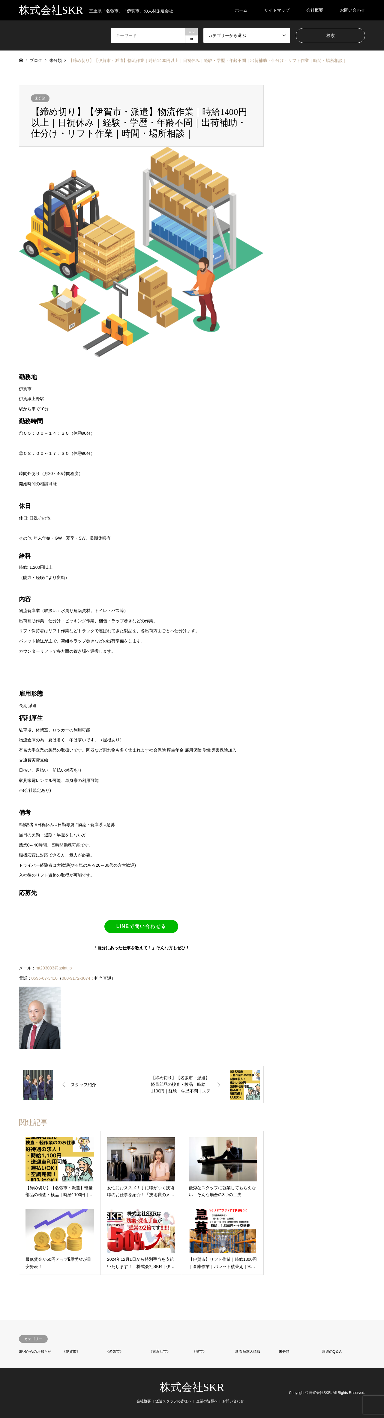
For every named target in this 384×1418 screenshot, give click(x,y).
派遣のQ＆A (331, 1351)
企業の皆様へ (207, 1401)
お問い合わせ (352, 10)
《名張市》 (114, 1351)
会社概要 (314, 10)
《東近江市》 (159, 1351)
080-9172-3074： (78, 978)
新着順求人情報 (247, 1351)
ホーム (241, 10)
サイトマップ (277, 10)
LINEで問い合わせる (141, 926)
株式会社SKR (192, 1387)
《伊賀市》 (71, 1351)
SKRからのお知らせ (35, 1351)
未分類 (40, 98)
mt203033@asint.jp (54, 968)
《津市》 (199, 1351)
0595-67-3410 (45, 978)
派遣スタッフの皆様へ (173, 1401)
